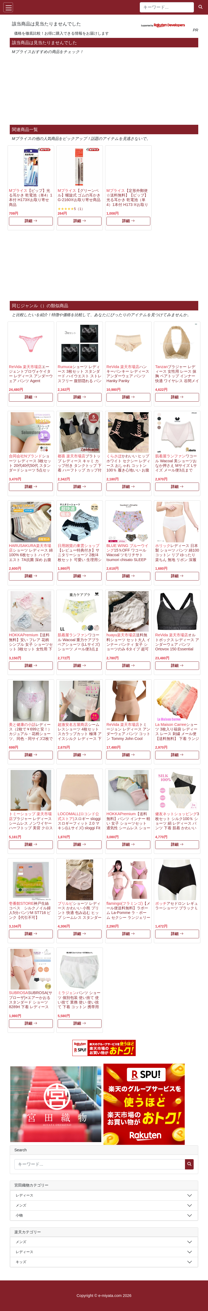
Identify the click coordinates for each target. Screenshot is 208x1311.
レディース (24, 1195)
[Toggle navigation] (8, 7)
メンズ (21, 1205)
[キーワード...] (167, 7)
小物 (19, 1215)
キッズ (21, 1262)
